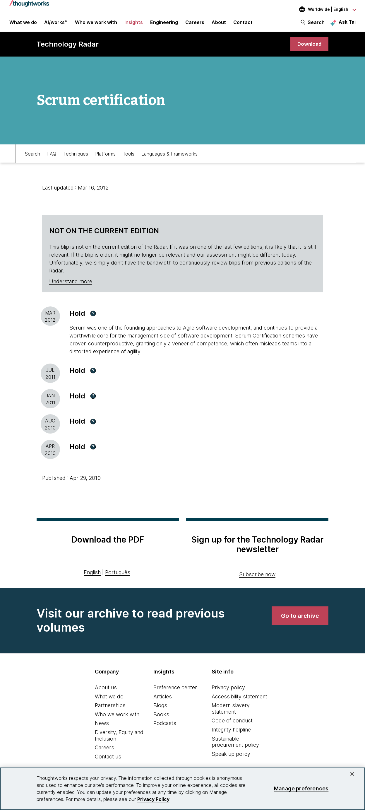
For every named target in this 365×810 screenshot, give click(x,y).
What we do (109, 700)
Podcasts (164, 727)
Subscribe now (257, 578)
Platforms (105, 157)
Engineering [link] (164, 24)
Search (316, 24)
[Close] (352, 774)
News (102, 727)
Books (161, 718)
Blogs (160, 709)
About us (106, 691)
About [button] (219, 24)
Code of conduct (232, 724)
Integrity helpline (231, 733)
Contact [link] (243, 24)
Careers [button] (194, 24)
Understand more (70, 285)
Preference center (175, 691)
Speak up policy (231, 758)
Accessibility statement (239, 700)
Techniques (75, 157)
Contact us (108, 760)
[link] (308, 47)
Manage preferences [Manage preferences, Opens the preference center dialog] (301, 788)
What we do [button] (23, 24)
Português (117, 576)
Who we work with (117, 718)
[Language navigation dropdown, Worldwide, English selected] (323, 9)
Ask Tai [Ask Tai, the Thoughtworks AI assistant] (347, 24)
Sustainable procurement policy (235, 745)
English (92, 576)
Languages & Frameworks (169, 157)
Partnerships (110, 709)
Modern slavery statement (231, 712)
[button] (93, 317)
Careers (104, 751)
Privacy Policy (153, 799)
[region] (182, 788)
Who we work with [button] (96, 24)
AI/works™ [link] (56, 24)
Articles (162, 700)
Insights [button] (133, 24)
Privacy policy (228, 691)
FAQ (51, 157)
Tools (128, 157)
